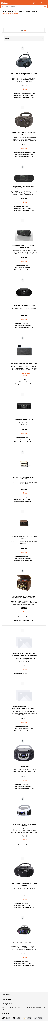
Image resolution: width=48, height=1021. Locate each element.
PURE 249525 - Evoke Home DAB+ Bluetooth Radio (24, 363)
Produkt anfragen (24, 373)
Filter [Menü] (24, 30)
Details (24, 89)
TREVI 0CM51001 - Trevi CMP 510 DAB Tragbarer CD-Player (24, 825)
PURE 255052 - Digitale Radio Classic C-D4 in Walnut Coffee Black (24, 537)
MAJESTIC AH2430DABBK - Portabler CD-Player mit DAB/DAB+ (24, 133)
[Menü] (45, 3)
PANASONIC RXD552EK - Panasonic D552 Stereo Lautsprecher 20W (24, 246)
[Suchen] (45, 6)
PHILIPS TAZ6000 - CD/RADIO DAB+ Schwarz (24, 305)
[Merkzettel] (33, 2)
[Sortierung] (24, 38)
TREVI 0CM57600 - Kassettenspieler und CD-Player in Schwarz (24, 884)
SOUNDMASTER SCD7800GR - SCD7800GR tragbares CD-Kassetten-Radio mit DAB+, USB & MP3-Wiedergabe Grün (24, 654)
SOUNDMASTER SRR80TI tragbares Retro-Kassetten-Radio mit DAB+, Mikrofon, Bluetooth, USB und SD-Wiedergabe (24, 707)
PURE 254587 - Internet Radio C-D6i (24, 419)
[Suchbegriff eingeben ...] (22, 6)
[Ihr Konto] (37, 2)
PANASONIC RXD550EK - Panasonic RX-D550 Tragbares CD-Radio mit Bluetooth (24, 187)
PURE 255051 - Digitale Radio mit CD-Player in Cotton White (24, 478)
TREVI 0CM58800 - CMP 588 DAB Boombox (24, 943)
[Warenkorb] (40, 2)
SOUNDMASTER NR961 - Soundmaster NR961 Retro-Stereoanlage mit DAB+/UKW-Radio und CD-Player (24, 597)
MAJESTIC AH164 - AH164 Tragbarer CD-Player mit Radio (24, 74)
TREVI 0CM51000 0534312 (24, 766)
